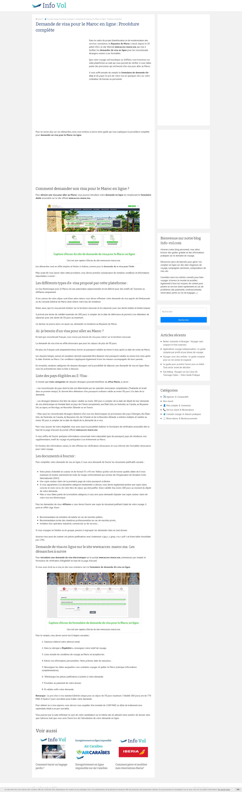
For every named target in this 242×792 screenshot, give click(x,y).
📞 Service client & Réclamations (178, 409)
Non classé (168, 401)
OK (238, 789)
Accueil (39, 19)
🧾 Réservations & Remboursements (180, 418)
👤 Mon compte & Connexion (177, 405)
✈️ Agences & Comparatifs (175, 396)
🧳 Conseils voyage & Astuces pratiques (59, 19)
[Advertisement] (62, 60)
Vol (49, 5)
